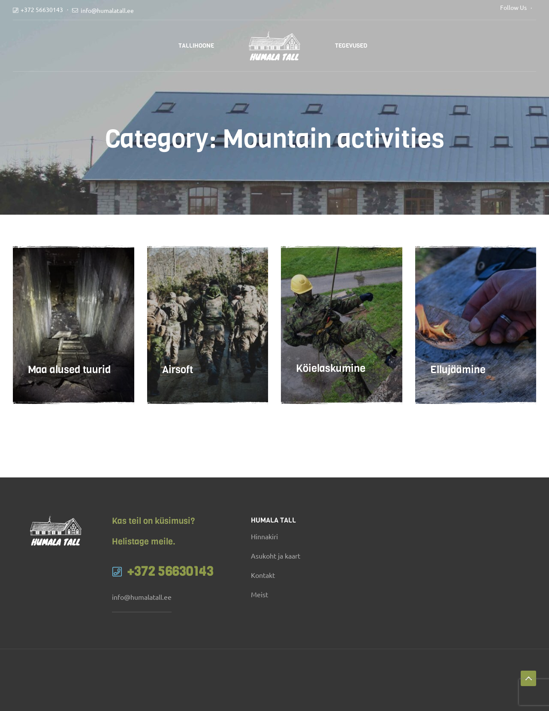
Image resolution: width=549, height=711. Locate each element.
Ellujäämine (458, 378)
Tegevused (351, 46)
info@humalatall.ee (107, 10)
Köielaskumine (330, 378)
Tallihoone (196, 46)
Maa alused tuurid (69, 378)
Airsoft (177, 378)
